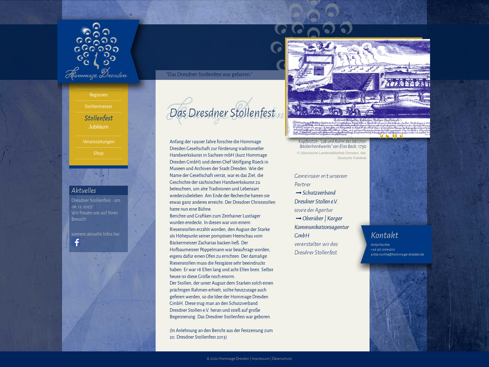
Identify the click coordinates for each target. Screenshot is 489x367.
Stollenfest (99, 118)
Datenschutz (282, 358)
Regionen (99, 94)
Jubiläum (99, 127)
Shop (99, 153)
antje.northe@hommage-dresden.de (397, 254)
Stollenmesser (98, 106)
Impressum (260, 358)
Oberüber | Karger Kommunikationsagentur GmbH (321, 226)
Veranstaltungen (98, 141)
